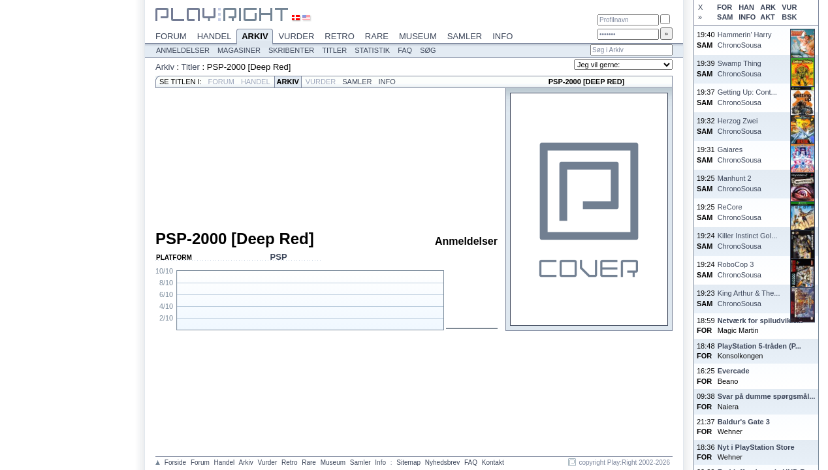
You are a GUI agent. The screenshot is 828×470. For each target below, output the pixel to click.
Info (502, 36)
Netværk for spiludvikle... (760, 320)
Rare (377, 36)
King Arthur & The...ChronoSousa (749, 298)
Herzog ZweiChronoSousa (739, 125)
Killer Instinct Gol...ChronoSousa (748, 240)
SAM (725, 17)
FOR (724, 7)
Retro (340, 36)
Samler (464, 36)
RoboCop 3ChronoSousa (739, 269)
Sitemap (408, 462)
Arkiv (254, 37)
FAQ (405, 50)
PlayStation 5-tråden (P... (759, 346)
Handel (214, 36)
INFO (747, 17)
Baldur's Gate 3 (744, 422)
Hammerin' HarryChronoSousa (745, 39)
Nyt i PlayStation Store (756, 447)
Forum (171, 36)
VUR (789, 7)
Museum (418, 36)
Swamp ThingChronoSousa (739, 68)
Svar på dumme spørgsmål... (767, 396)
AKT (767, 17)
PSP (278, 257)
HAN (746, 7)
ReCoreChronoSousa (739, 212)
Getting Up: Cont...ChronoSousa (747, 97)
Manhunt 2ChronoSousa (739, 183)
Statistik (372, 50)
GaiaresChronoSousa (739, 154)
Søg (428, 50)
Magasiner (239, 50)
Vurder (296, 36)
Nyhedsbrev (442, 462)
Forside (175, 462)
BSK (789, 17)
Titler (334, 50)
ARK (768, 7)
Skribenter (291, 50)
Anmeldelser (183, 50)
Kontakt (493, 462)
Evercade (734, 371)
